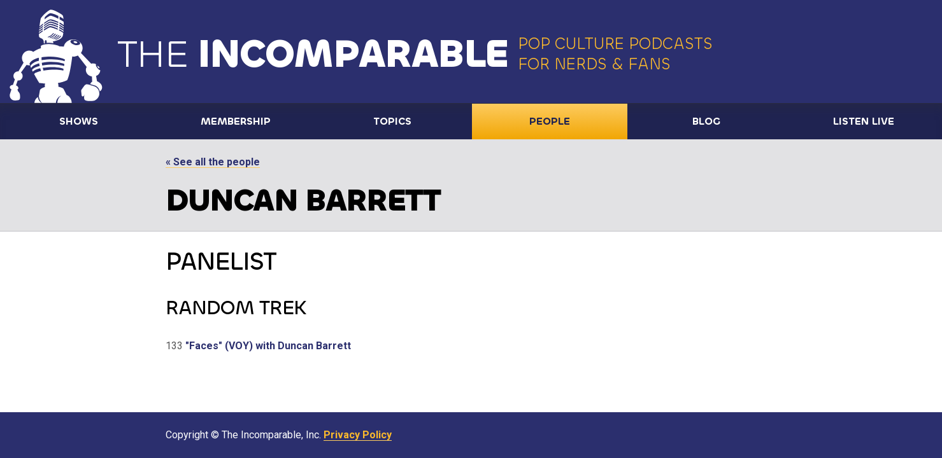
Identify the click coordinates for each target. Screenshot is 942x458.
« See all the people (213, 162)
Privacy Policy (358, 435)
